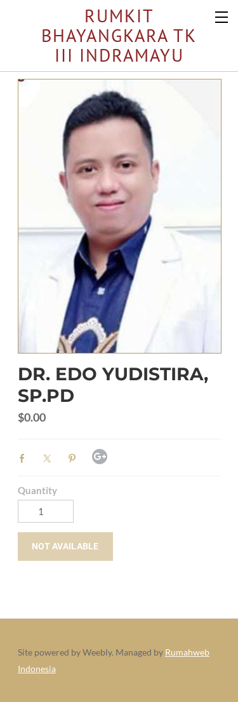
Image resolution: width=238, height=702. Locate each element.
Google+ (99, 456)
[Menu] (222, 16)
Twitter (50, 458)
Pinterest (75, 458)
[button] (65, 546)
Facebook (25, 458)
